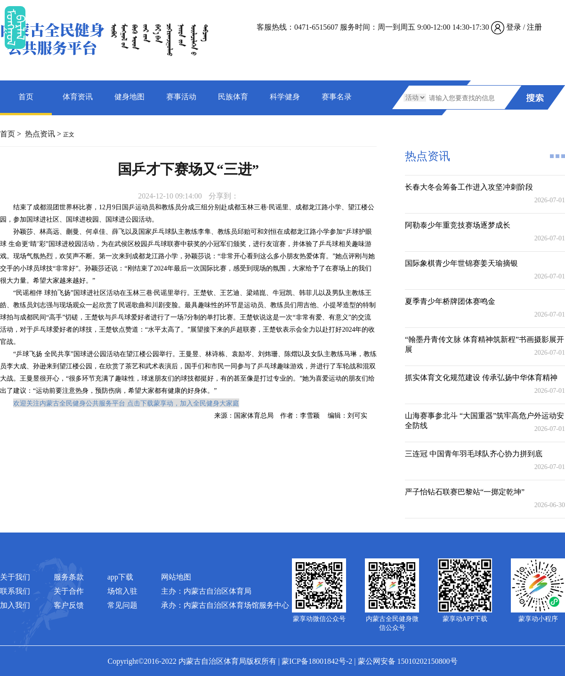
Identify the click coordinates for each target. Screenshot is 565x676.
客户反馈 (69, 605)
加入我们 (15, 605)
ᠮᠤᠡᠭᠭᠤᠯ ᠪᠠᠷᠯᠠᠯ (15, 27)
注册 (534, 27)
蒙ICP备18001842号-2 (317, 661)
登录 (513, 27)
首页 (25, 97)
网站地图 (176, 577)
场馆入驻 (122, 591)
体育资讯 (78, 97)
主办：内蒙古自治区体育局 (206, 591)
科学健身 (285, 97)
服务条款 (69, 577)
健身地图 (129, 97)
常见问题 (122, 605)
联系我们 (15, 591)
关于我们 (15, 577)
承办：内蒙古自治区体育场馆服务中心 (225, 605)
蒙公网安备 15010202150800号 (408, 661)
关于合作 (69, 591)
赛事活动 (181, 97)
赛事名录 (337, 97)
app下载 (120, 577)
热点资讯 (40, 134)
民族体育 (233, 97)
